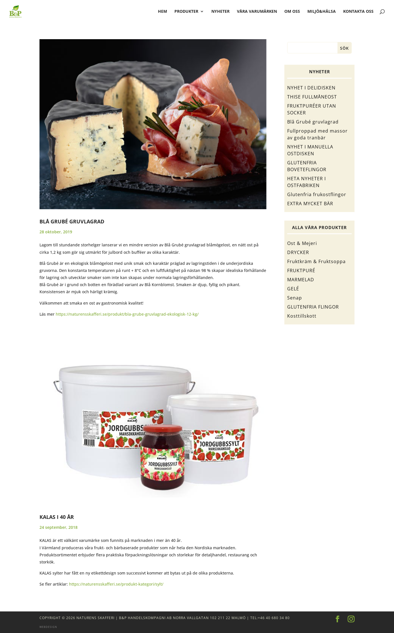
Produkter (186, 11)
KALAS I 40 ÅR (56, 516)
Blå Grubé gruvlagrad (71, 221)
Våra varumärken (257, 11)
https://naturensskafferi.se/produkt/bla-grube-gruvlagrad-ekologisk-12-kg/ (127, 314)
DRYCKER (298, 252)
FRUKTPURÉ (301, 270)
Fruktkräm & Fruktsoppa (316, 261)
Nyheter (220, 11)
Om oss (292, 11)
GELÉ (293, 289)
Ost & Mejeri (302, 243)
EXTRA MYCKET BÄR (310, 203)
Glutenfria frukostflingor (316, 194)
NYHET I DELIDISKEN (311, 88)
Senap (294, 298)
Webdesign (48, 627)
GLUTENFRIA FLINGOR (313, 307)
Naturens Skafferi (95, 617)
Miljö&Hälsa (321, 11)
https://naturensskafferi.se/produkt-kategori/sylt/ (116, 584)
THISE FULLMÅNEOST (312, 97)
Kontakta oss (358, 11)
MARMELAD (300, 279)
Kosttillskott (301, 316)
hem (162, 11)
